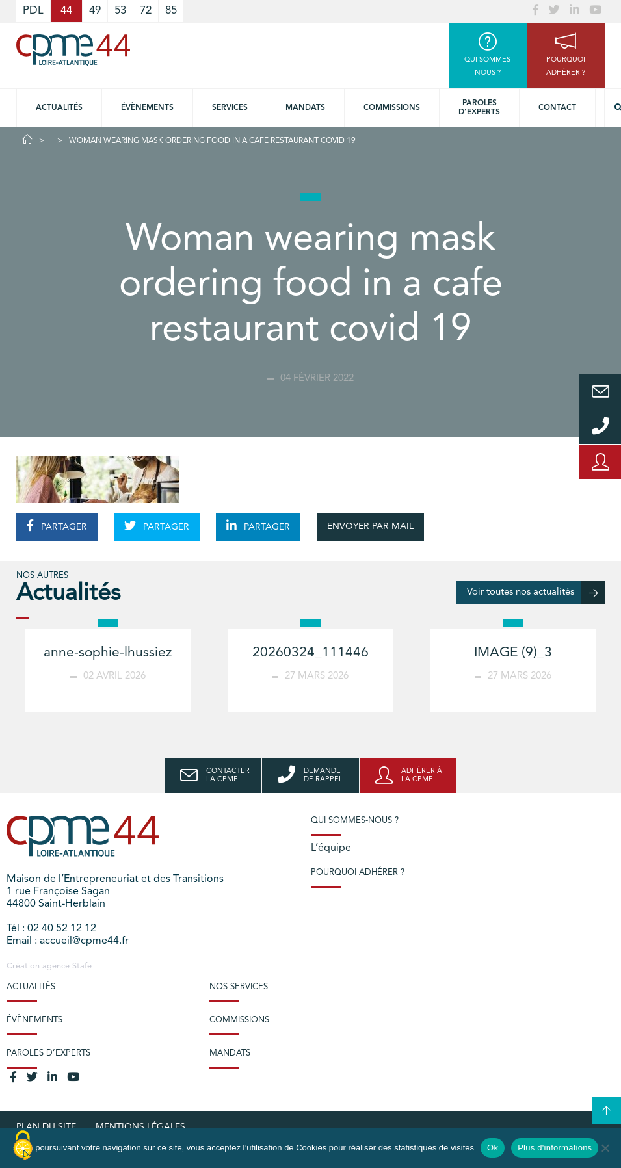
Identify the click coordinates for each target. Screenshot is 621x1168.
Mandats (305, 108)
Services (230, 108)
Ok (492, 1147)
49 (95, 10)
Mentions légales (140, 1127)
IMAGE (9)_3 (513, 653)
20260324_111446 (310, 653)
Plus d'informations (555, 1147)
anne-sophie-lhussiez (108, 653)
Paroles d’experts (479, 107)
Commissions (391, 108)
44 (66, 10)
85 (171, 10)
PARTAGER (57, 526)
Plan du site (46, 1127)
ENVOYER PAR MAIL (370, 526)
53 (120, 10)
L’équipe (331, 848)
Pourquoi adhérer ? (357, 872)
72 (146, 10)
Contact (557, 108)
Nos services (238, 987)
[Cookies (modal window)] (23, 1146)
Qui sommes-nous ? (355, 820)
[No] (604, 1147)
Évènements (147, 108)
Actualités (59, 108)
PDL (33, 10)
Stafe (82, 966)
